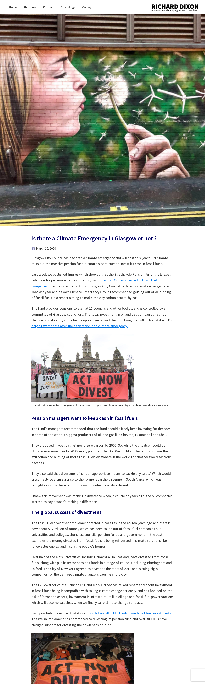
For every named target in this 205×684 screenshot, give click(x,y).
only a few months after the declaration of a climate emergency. (79, 326)
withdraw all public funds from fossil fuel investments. (131, 613)
